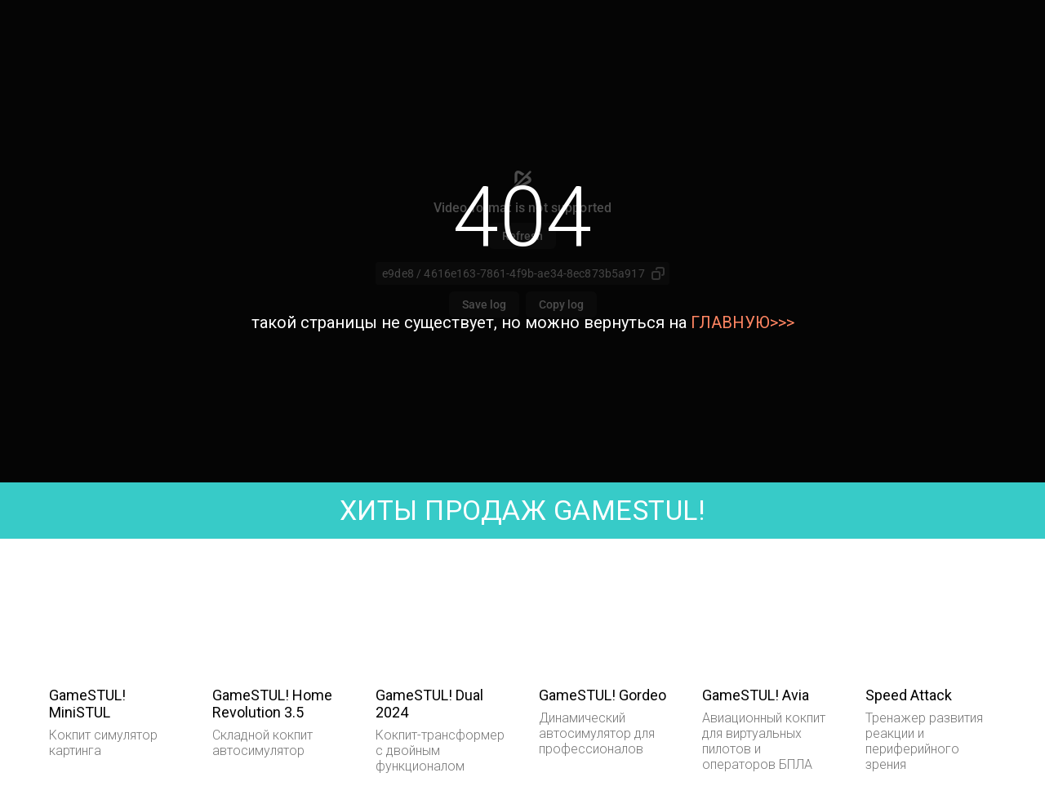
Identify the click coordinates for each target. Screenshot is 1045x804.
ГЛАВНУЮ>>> (742, 322)
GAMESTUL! (625, 510)
